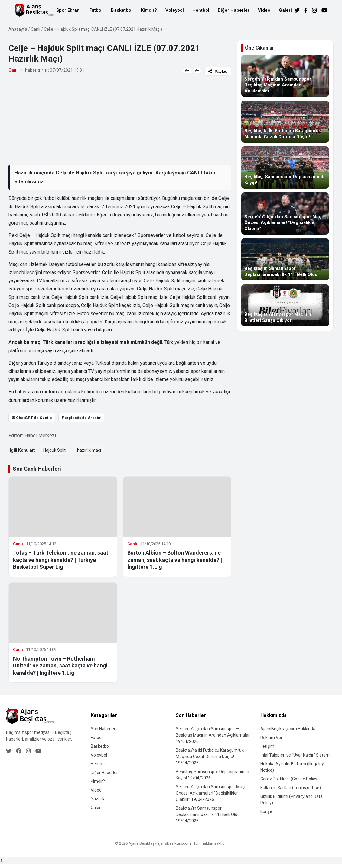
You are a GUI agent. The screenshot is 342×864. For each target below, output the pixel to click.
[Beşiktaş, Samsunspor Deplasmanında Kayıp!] (285, 167)
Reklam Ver (271, 737)
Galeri (285, 10)
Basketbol (121, 10)
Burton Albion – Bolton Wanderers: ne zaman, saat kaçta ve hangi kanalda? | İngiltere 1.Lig (174, 559)
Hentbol (200, 10)
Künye (266, 811)
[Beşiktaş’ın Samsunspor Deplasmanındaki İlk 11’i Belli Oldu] (285, 259)
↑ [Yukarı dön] (1, 860)
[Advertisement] (119, 120)
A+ (197, 71)
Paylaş (217, 71)
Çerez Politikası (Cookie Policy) (289, 778)
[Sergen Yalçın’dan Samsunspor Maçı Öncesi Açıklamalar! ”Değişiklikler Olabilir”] (285, 213)
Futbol (96, 10)
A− (187, 71)
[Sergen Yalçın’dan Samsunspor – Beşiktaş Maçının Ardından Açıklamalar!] (285, 76)
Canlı (35, 29)
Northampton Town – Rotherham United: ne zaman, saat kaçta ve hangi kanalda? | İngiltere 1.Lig (60, 665)
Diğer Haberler (233, 10)
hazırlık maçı (89, 450)
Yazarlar (99, 798)
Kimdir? (149, 10)
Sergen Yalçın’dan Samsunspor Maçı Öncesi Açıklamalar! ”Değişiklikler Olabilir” (210, 793)
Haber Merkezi (40, 435)
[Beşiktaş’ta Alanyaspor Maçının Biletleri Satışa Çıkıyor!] (285, 305)
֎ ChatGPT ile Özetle (32, 417)
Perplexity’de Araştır (81, 417)
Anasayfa (17, 29)
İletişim (267, 746)
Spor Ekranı (68, 10)
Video (264, 10)
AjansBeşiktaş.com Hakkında (287, 728)
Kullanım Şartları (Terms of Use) (290, 787)
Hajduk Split (54, 450)
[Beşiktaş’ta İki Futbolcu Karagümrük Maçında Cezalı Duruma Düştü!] (285, 122)
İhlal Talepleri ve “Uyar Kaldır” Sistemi (295, 755)
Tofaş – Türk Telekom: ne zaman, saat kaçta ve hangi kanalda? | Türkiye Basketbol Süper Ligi (60, 559)
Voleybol (174, 10)
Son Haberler (103, 728)
